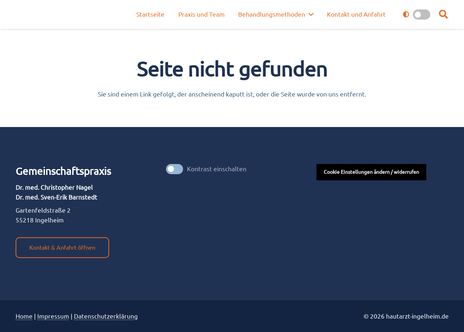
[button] (443, 14)
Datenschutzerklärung (106, 316)
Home (24, 316)
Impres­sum (53, 316)
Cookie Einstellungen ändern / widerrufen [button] (371, 172)
